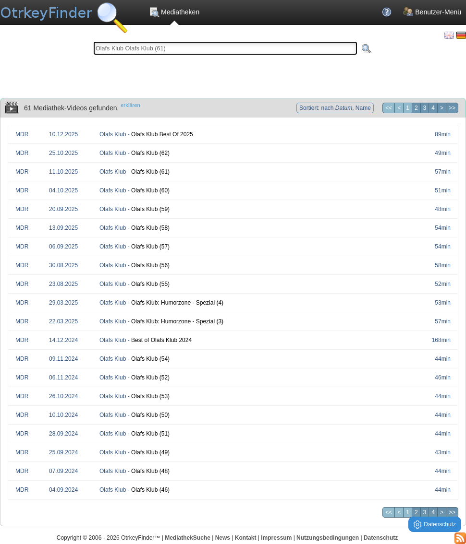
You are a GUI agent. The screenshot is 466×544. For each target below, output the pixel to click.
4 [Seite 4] (433, 108)
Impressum (276, 537)
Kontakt (246, 537)
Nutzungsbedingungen (327, 537)
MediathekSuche (187, 537)
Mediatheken (174, 12)
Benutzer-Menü (432, 12)
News (222, 537)
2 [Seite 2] (416, 108)
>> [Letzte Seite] (452, 108)
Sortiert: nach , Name (335, 108)
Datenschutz (381, 537)
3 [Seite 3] (425, 108)
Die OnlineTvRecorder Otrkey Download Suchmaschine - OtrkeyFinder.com (63, 14)
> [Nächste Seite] (441, 108)
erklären (130, 105)
